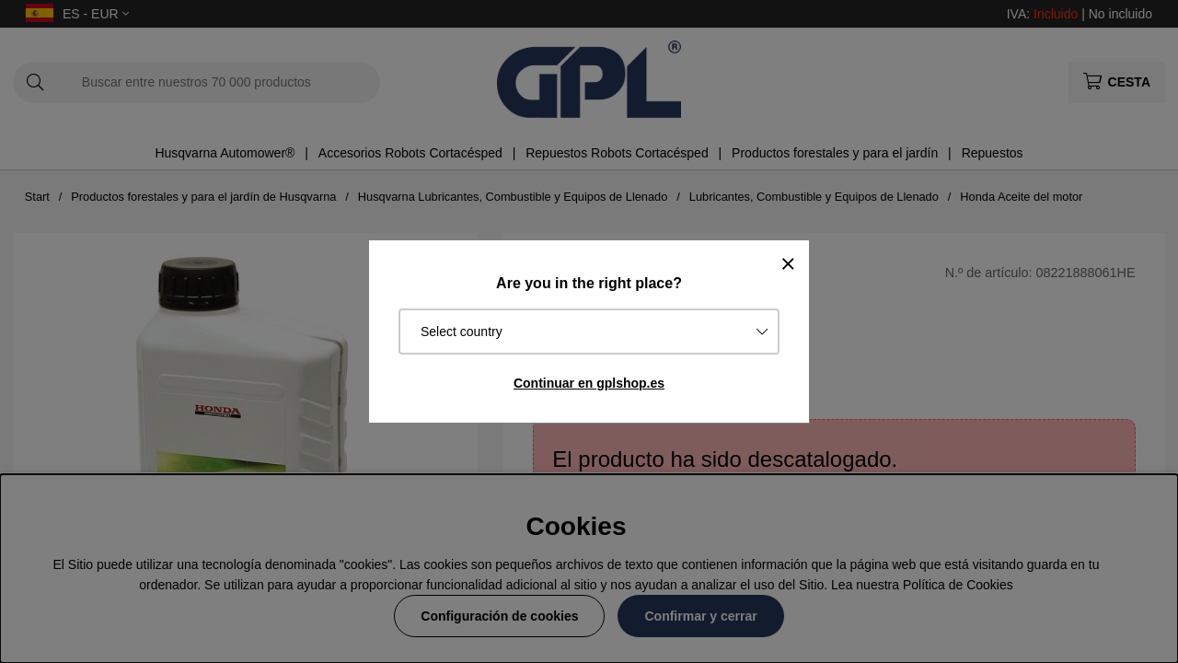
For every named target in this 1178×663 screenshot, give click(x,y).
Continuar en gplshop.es (589, 383)
